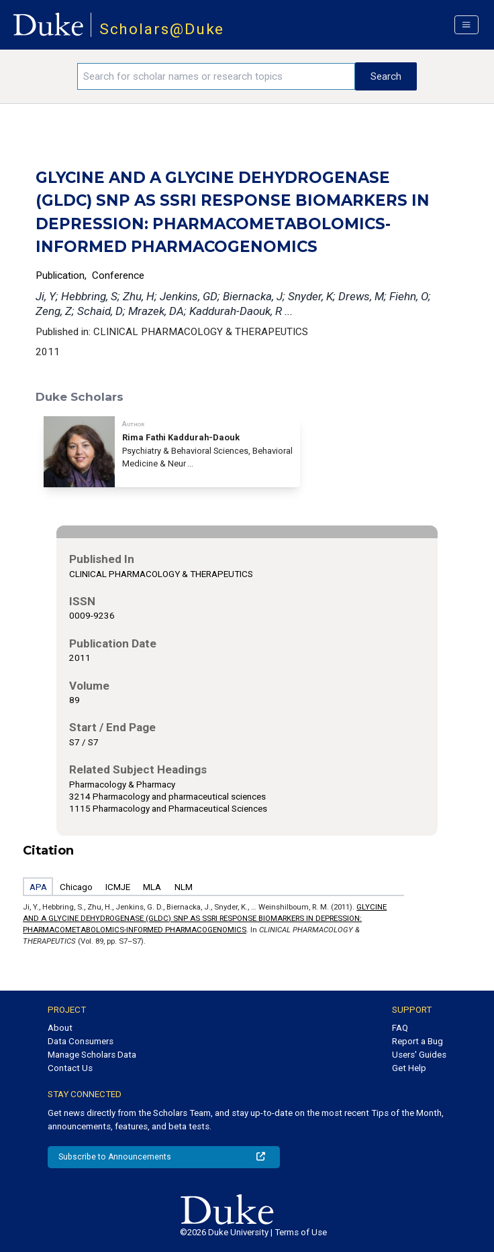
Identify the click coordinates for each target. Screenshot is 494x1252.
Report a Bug (417, 1041)
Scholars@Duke (162, 29)
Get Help (409, 1068)
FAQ (400, 1028)
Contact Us (70, 1068)
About (60, 1028)
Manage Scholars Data (92, 1055)
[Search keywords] (216, 76)
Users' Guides (419, 1055)
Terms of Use (301, 1232)
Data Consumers (80, 1041)
